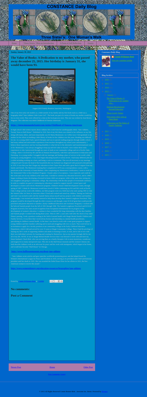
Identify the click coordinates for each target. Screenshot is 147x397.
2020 (107, 135)
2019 (107, 139)
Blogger (104, 391)
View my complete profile (122, 60)
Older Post (88, 367)
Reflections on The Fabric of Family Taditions (118, 124)
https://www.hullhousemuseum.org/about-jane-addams (35, 251)
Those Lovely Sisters (115, 113)
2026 (107, 80)
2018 (107, 143)
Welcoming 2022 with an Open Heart (116, 118)
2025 (107, 84)
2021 (107, 131)
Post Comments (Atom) (56, 374)
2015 (107, 155)
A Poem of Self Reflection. (71, 43)
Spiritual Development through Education (115, 108)
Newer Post (16, 367)
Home (14, 43)
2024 (107, 88)
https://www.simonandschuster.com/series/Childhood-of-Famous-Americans (46, 125)
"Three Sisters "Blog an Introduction (38, 43)
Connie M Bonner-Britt (124, 57)
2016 (107, 151)
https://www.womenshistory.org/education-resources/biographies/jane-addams (46, 268)
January (110, 95)
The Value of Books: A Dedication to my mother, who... (118, 100)
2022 (107, 92)
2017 (107, 147)
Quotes (90, 43)
